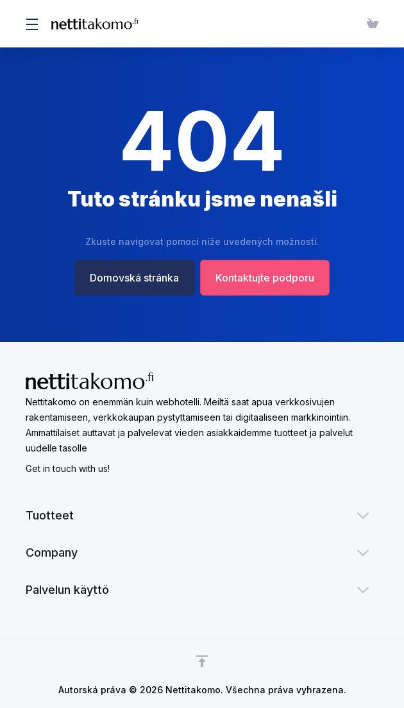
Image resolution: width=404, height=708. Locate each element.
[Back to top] (202, 661)
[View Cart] (370, 23)
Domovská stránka (134, 277)
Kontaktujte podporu (265, 277)
